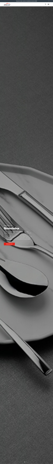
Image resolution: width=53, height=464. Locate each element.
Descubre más (9, 244)
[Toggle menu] (48, 4)
